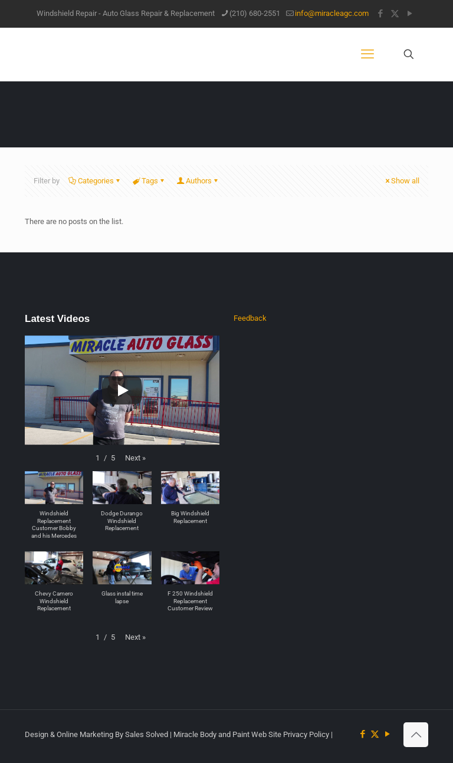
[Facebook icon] (380, 13)
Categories (95, 180)
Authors (197, 180)
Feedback (250, 318)
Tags (149, 180)
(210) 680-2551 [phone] (254, 13)
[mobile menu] (367, 54)
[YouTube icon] (409, 13)
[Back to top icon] (415, 734)
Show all (401, 180)
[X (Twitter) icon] (394, 13)
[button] (135, 458)
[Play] (122, 390)
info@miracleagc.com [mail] (332, 13)
